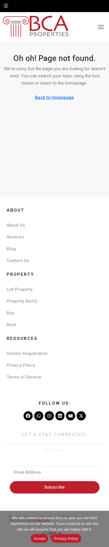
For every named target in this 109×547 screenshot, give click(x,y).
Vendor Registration (27, 353)
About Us (16, 225)
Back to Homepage (54, 97)
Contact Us (18, 260)
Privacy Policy (21, 365)
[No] (102, 529)
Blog (11, 248)
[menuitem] (6, 6)
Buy (10, 312)
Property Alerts (22, 301)
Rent (11, 324)
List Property (19, 289)
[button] (101, 27)
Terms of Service (24, 377)
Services (15, 237)
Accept (39, 538)
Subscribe (54, 487)
